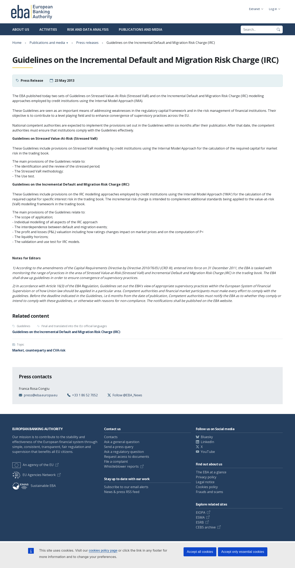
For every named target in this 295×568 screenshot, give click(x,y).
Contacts (111, 437)
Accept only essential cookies (242, 551)
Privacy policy (206, 477)
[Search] (278, 29)
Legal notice (205, 482)
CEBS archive (206, 527)
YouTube (208, 451)
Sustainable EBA (34, 485)
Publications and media (140, 29)
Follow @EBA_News (127, 395)
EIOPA (200, 512)
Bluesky (207, 437)
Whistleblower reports (121, 466)
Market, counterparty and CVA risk (38, 350)
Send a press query (118, 446)
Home (17, 42)
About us (20, 29)
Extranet (254, 9)
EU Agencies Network (34, 475)
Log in (273, 9)
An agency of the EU (33, 465)
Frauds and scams (209, 492)
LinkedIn (207, 442)
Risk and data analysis (88, 29)
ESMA (200, 517)
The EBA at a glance (211, 472)
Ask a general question (121, 442)
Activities (48, 29)
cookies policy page (103, 550)
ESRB (200, 522)
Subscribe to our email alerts (126, 487)
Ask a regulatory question (124, 451)
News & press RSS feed (121, 492)
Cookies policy (207, 487)
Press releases (87, 42)
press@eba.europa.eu (40, 395)
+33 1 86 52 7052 (85, 395)
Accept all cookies (200, 551)
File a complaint (116, 461)
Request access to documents (126, 456)
